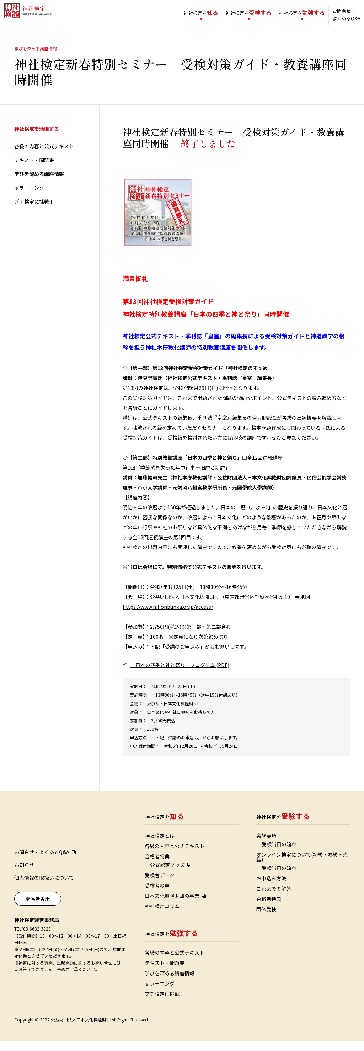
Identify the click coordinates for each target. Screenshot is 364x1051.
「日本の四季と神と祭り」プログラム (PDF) (179, 674)
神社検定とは (160, 845)
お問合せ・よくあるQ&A (332, 14)
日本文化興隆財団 (181, 713)
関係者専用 (37, 908)
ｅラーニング (29, 197)
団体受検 (266, 918)
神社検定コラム (162, 915)
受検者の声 (157, 894)
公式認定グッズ (167, 874)
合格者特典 (157, 865)
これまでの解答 (273, 898)
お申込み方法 (271, 887)
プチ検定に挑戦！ (34, 211)
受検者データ (160, 884)
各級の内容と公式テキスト (44, 155)
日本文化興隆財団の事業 (172, 905)
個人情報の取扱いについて (44, 887)
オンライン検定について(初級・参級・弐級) (302, 867)
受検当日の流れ (279, 853)
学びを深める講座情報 (39, 183)
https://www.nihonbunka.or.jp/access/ (168, 616)
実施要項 (266, 845)
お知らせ (24, 874)
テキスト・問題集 (34, 169)
